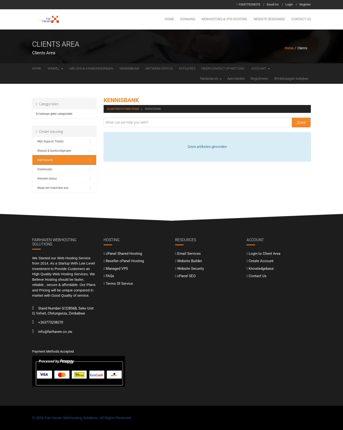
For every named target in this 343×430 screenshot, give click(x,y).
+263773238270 (249, 4)
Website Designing (269, 19)
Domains (187, 19)
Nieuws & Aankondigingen (91, 68)
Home (169, 19)
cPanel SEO (186, 276)
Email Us (273, 4)
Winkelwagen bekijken (291, 78)
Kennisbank (129, 68)
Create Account (261, 261)
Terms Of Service (119, 283)
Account (260, 68)
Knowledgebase (261, 268)
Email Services (189, 253)
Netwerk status (159, 68)
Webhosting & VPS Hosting (224, 19)
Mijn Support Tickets (64, 141)
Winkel (55, 68)
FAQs (110, 276)
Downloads (64, 169)
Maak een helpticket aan (64, 188)
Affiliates (187, 68)
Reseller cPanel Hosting (125, 261)
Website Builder (189, 261)
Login (289, 4)
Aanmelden (236, 78)
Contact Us (301, 19)
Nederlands (211, 78)
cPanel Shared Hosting (124, 253)
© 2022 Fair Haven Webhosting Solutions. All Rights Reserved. (82, 418)
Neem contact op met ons (223, 68)
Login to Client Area (264, 253)
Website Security (190, 268)
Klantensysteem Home (123, 108)
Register (305, 4)
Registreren (259, 78)
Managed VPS (117, 268)
